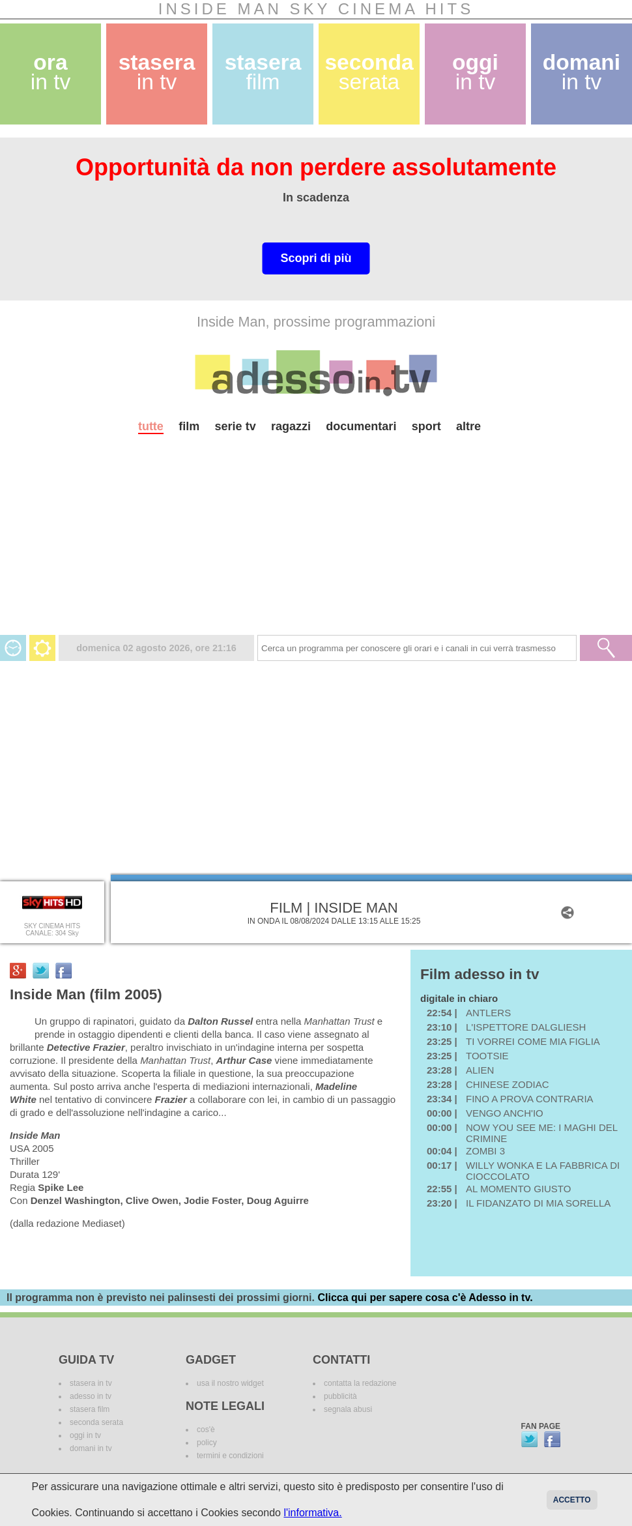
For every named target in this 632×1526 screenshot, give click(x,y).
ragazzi (291, 426)
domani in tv (91, 1448)
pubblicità (340, 1396)
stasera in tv (91, 1383)
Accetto (572, 1499)
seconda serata (96, 1422)
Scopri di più (315, 258)
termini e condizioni (230, 1455)
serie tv (235, 426)
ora (51, 72)
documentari (361, 426)
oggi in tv (85, 1435)
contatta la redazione (360, 1383)
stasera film (89, 1409)
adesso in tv (90, 1396)
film (189, 426)
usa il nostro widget (230, 1383)
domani (581, 72)
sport (426, 426)
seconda (368, 72)
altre (468, 426)
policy (207, 1442)
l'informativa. (312, 1512)
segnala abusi (348, 1409)
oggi (475, 72)
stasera (157, 72)
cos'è (206, 1429)
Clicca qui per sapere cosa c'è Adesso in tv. (424, 1297)
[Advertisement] (316, 543)
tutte (151, 426)
